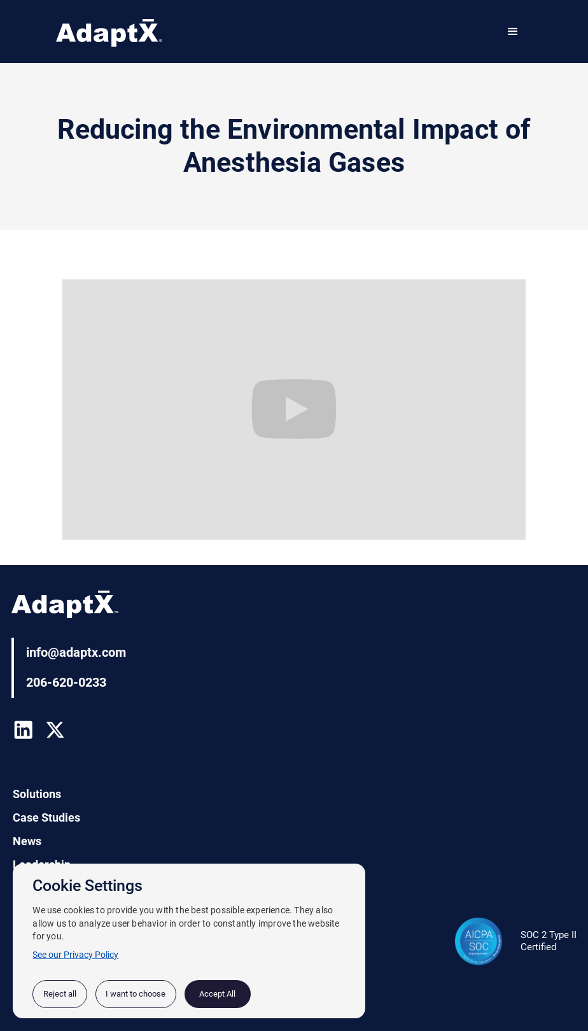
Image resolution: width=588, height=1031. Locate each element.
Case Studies (46, 817)
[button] (513, 32)
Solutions (37, 794)
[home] (109, 34)
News (27, 841)
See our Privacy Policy (75, 955)
